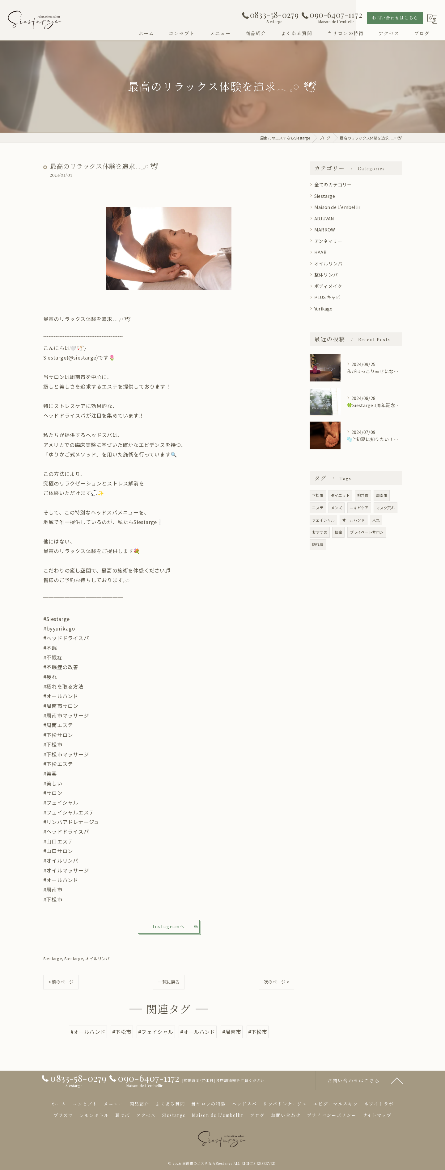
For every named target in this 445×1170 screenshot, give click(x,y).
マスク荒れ (385, 507)
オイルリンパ (97, 958)
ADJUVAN (324, 218)
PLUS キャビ (327, 297)
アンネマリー (328, 241)
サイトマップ (377, 1115)
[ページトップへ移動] (397, 1080)
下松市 (318, 495)
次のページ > (276, 982)
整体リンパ (326, 274)
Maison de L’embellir (337, 207)
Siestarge (52, 958)
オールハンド (353, 520)
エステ (318, 507)
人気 (376, 520)
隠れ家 (318, 544)
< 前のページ (61, 982)
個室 (338, 532)
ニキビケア (359, 507)
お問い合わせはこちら (395, 18)
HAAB (320, 252)
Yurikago (323, 308)
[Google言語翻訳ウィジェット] (432, 19)
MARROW (324, 229)
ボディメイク (328, 286)
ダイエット (340, 495)
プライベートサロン (367, 532)
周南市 (382, 495)
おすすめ (319, 532)
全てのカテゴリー (333, 184)
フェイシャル (323, 520)
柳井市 (363, 495)
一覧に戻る (169, 982)
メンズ (336, 507)
